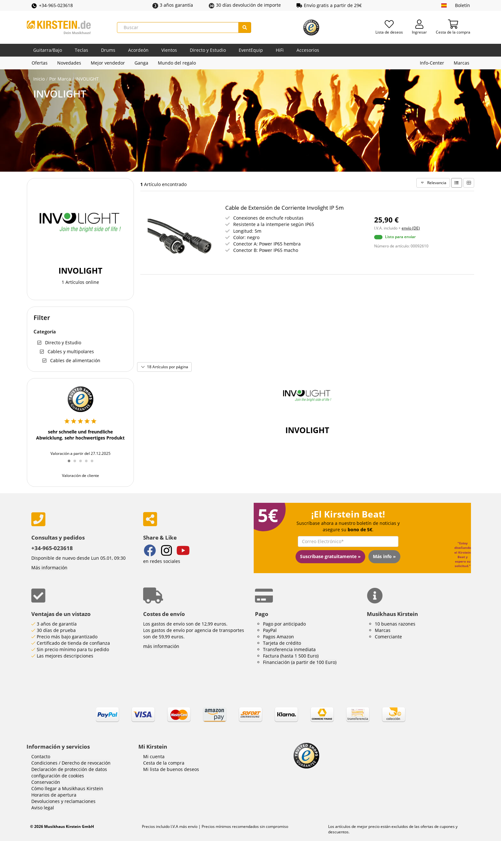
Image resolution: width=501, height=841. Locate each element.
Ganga (141, 63)
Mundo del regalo (177, 63)
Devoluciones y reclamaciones (63, 801)
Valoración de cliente (80, 475)
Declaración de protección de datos (69, 769)
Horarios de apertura (53, 795)
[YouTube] (183, 551)
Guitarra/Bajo (47, 50)
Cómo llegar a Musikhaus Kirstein (67, 788)
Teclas (81, 50)
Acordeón (138, 50)
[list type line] (456, 183)
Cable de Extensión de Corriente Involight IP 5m (284, 207)
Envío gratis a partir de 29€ (329, 5)
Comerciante (388, 637)
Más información (49, 568)
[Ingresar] (419, 27)
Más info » (384, 556)
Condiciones (44, 763)
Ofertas (40, 63)
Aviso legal (42, 808)
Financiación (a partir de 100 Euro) (299, 662)
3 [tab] (83, 464)
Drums (108, 50)
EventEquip (251, 50)
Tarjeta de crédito (282, 643)
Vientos (169, 50)
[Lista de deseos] (389, 27)
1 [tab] (71, 464)
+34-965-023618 (52, 5)
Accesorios (308, 50)
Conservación (45, 782)
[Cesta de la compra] (453, 27)
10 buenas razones (395, 624)
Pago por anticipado (284, 624)
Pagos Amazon (278, 637)
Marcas (461, 63)
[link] (250, 720)
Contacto (40, 756)
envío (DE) (411, 228)
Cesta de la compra (163, 763)
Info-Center (432, 63)
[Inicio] (59, 27)
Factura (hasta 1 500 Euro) (291, 656)
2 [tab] (77, 464)
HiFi (280, 50)
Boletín (462, 5)
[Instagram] (166, 551)
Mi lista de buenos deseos (171, 769)
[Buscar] (178, 27)
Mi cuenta (154, 756)
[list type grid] (468, 183)
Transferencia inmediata (289, 649)
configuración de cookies (57, 776)
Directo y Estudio (208, 50)
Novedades (69, 63)
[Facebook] (150, 551)
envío (192, 826)
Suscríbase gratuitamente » (330, 556)
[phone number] (83, 519)
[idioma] (444, 5)
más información (161, 646)
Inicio (39, 79)
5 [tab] (94, 464)
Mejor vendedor (108, 63)
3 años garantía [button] (172, 5)
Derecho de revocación (86, 763)
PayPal (270, 630)
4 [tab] (88, 464)
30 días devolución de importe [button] (245, 5)
